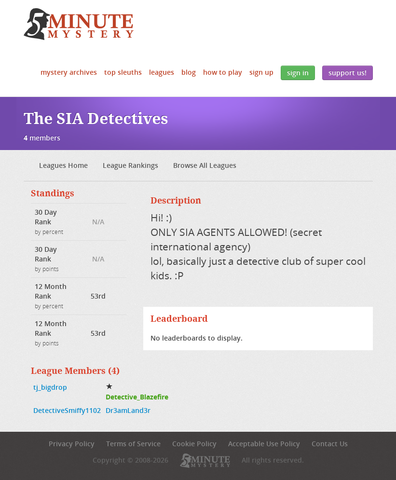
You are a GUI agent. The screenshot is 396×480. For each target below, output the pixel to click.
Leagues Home (63, 165)
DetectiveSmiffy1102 (67, 410)
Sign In (298, 72)
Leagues (161, 72)
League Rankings (130, 165)
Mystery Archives (69, 72)
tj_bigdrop (50, 387)
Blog (188, 72)
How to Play (222, 72)
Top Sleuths (123, 72)
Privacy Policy (72, 443)
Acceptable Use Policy (264, 443)
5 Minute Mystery (79, 24)
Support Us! (347, 72)
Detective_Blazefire (137, 396)
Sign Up (261, 72)
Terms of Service (133, 443)
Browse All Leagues (204, 165)
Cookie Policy (194, 443)
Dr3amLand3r (128, 410)
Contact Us (330, 443)
